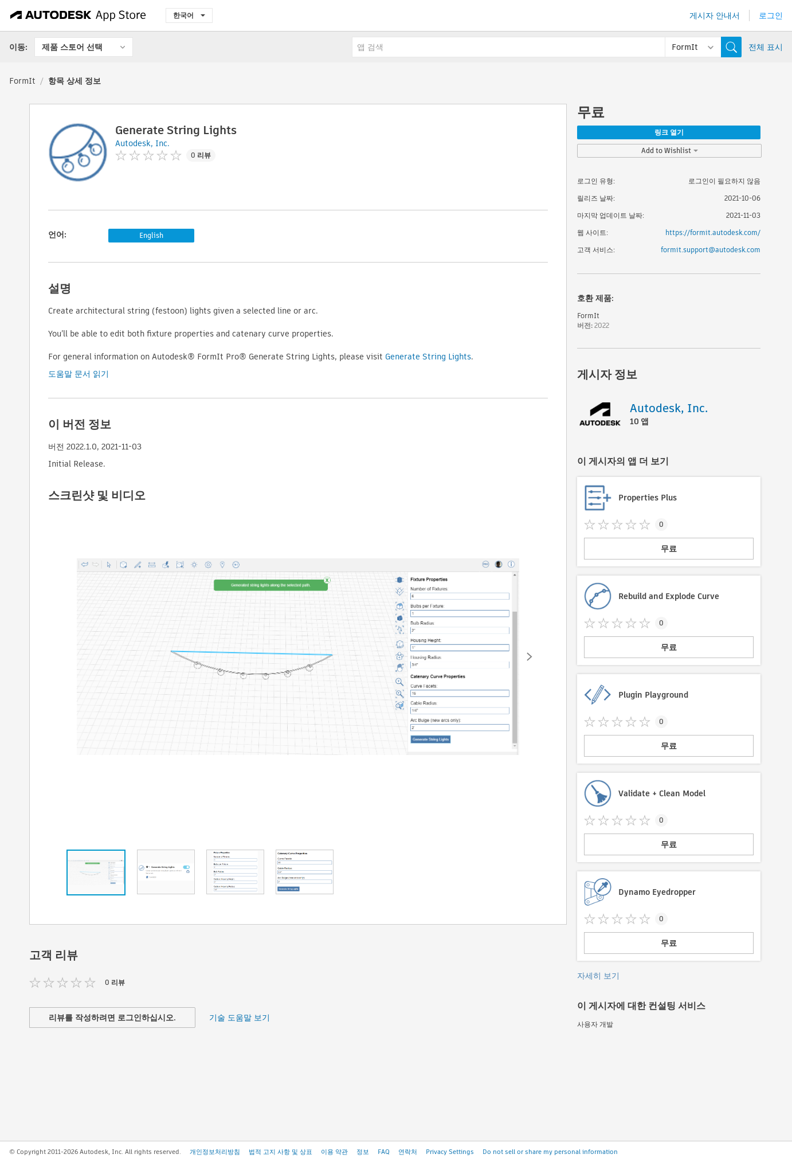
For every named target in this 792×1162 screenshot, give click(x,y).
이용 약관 (334, 1151)
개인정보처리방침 (215, 1151)
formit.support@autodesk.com (710, 250)
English (151, 235)
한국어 (189, 15)
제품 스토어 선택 (72, 47)
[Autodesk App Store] (78, 15)
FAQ (384, 1151)
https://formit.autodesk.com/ (712, 232)
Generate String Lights (428, 356)
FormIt (22, 81)
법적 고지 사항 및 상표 (280, 1151)
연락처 (407, 1151)
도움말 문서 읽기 (78, 373)
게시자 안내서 (714, 15)
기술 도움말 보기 (239, 1017)
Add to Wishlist (669, 150)
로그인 (771, 15)
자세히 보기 (598, 975)
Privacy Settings (450, 1151)
